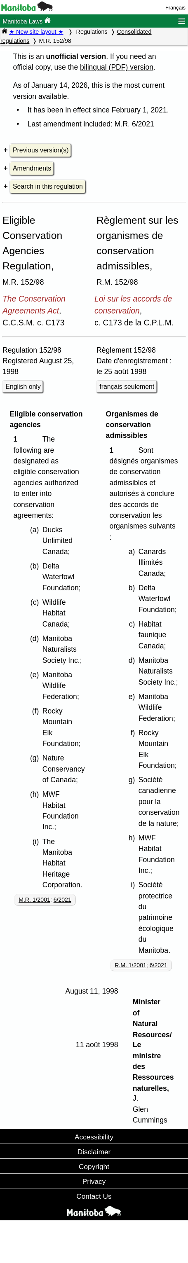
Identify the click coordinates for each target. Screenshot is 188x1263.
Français (175, 8)
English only (22, 386)
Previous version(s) (40, 150)
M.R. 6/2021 (134, 124)
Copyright (94, 1166)
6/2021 (62, 899)
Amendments (32, 168)
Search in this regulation (48, 186)
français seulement (126, 386)
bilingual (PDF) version (116, 67)
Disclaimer (94, 1152)
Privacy (94, 1181)
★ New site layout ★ (36, 31)
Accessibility (94, 1137)
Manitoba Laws (26, 21)
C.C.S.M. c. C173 (33, 322)
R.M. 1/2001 (130, 965)
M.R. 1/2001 (34, 899)
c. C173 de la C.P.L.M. (134, 322)
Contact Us (93, 1196)
